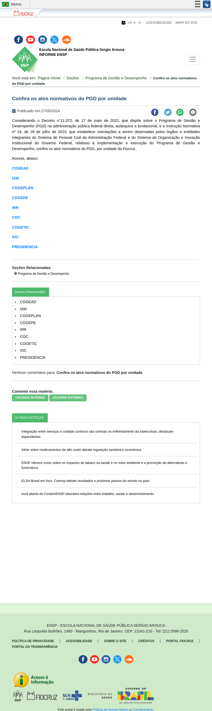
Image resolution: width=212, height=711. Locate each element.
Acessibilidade (159, 23)
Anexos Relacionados (30, 292)
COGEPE (20, 198)
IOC (15, 237)
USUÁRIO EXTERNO (68, 397)
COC (16, 217)
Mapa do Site (186, 23)
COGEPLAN (22, 188)
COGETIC (20, 227)
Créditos (146, 641)
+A (129, 23)
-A (139, 23)
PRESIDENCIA (25, 247)
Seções (73, 78)
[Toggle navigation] (192, 59)
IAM (15, 178)
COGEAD (20, 168)
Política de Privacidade (33, 641)
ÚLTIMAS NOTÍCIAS (29, 418)
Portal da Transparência (35, 647)
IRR (15, 208)
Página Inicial (49, 78)
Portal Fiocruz (180, 641)
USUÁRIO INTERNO (30, 397)
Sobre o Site (115, 641)
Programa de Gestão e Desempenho (116, 78)
